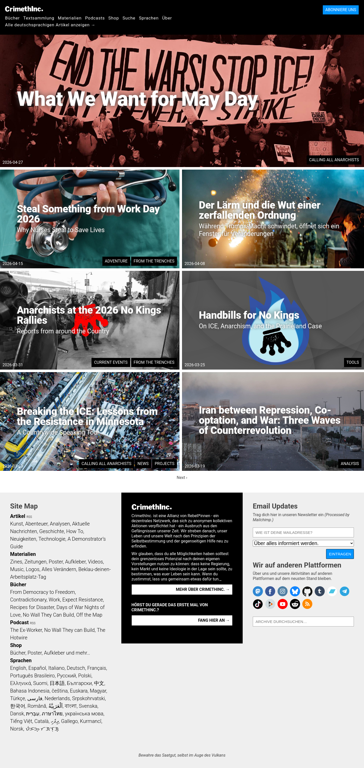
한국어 (17, 706)
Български (79, 683)
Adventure (116, 261)
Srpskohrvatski (88, 698)
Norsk (16, 729)
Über (167, 18)
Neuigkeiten (23, 539)
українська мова (84, 714)
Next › (182, 477)
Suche (129, 18)
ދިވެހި (55, 721)
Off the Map (89, 615)
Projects (164, 463)
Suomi (40, 683)
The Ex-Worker (26, 630)
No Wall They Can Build (48, 615)
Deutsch (76, 668)
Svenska (88, 706)
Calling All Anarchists (334, 159)
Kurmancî (90, 721)
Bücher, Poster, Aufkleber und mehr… (50, 653)
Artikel (17, 516)
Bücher (12, 18)
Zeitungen (36, 562)
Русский (66, 676)
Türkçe (17, 698)
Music (17, 569)
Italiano (56, 668)
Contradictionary (28, 600)
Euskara (79, 691)
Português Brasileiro (32, 676)
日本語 (57, 683)
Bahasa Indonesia (30, 691)
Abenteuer (36, 524)
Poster (56, 562)
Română (37, 706)
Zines (16, 562)
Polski (84, 676)
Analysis (350, 463)
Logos (32, 569)
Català (41, 721)
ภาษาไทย (52, 714)
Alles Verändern (59, 569)
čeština (59, 691)
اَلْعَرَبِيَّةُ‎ (56, 706)
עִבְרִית (32, 714)
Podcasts (95, 18)
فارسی (34, 698)
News (143, 463)
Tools (353, 362)
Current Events (110, 362)
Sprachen (149, 18)
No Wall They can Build (69, 630)
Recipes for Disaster (32, 607)
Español (37, 668)
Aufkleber (75, 562)
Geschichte (51, 531)
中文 (99, 683)
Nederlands (57, 698)
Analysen (60, 524)
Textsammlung (38, 18)
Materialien (70, 18)
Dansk (17, 714)
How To (74, 531)
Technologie (51, 539)
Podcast (19, 622)
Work (54, 600)
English (18, 668)
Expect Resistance (82, 600)
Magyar (98, 691)
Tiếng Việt (21, 721)
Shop (113, 18)
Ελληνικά (20, 683)
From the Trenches (154, 261)
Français (96, 668)
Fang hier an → (214, 620)
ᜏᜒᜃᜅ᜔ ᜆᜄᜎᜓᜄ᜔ (42, 729)
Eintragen (340, 554)
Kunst (16, 524)
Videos (95, 562)
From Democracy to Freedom (42, 592)
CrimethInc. (24, 9)
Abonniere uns (340, 9)
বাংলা (71, 706)
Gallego (69, 721)
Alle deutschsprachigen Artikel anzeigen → (50, 24)
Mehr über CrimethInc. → (203, 589)
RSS (29, 517)
